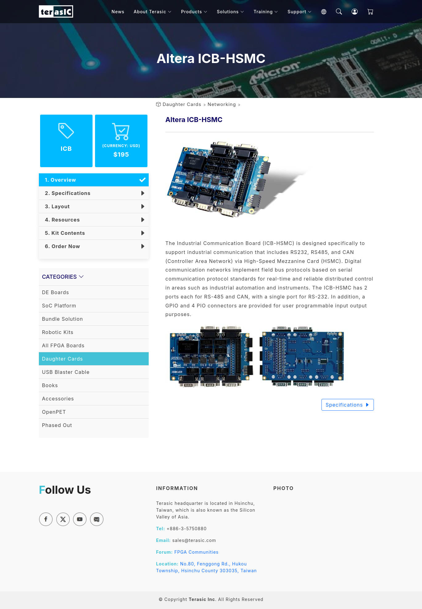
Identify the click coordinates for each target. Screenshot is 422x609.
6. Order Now (61, 246)
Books (50, 385)
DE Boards (55, 292)
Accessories (58, 398)
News (120, 12)
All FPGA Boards (63, 345)
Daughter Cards (182, 104)
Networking (222, 104)
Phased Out (57, 425)
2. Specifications (66, 193)
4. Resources (61, 220)
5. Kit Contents (63, 233)
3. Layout (56, 206)
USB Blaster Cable (66, 372)
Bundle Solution (62, 319)
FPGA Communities (196, 552)
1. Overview (59, 180)
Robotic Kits (57, 332)
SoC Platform (59, 305)
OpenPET (54, 412)
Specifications (347, 405)
